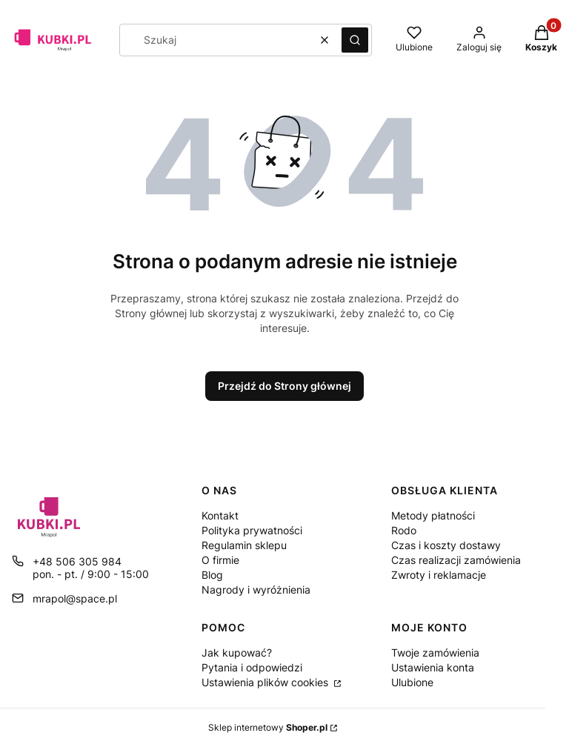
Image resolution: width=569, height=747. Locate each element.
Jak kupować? (237, 652)
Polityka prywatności (252, 530)
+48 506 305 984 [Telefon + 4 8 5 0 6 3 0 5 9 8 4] (77, 561)
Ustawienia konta (432, 667)
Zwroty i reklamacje (438, 574)
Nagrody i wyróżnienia (256, 589)
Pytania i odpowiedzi (252, 667)
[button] (355, 40)
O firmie (220, 560)
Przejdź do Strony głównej (284, 385)
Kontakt (220, 515)
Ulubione (412, 682)
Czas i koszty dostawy (446, 545)
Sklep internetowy (267, 727)
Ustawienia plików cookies (266, 682)
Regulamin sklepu (244, 545)
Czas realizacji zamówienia (456, 560)
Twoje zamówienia (435, 652)
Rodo (403, 530)
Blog (212, 574)
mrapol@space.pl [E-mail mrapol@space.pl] (75, 598)
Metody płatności (433, 515)
